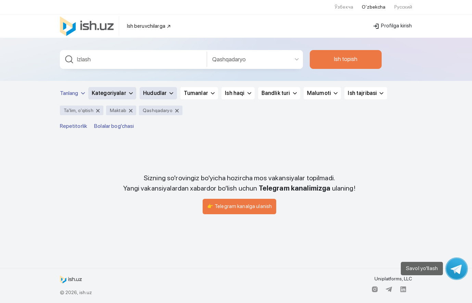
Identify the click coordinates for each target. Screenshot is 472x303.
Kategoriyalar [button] (112, 93)
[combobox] (133, 59)
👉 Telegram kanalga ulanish (239, 206)
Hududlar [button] (158, 93)
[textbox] (133, 59)
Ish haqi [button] (238, 93)
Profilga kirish (392, 26)
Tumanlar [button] (199, 93)
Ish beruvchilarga (149, 26)
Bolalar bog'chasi (114, 126)
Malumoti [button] (322, 93)
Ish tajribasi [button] (365, 93)
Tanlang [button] (72, 93)
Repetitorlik (74, 126)
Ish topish (345, 59)
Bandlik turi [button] (279, 93)
